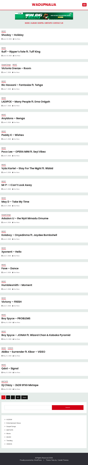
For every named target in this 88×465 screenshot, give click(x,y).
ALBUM (34, 23)
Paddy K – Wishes (12, 135)
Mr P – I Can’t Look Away (16, 185)
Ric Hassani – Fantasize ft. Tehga (22, 85)
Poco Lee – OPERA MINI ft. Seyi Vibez (23, 151)
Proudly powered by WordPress (31, 460)
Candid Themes (63, 460)
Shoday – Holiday (12, 35)
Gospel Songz (6, 64)
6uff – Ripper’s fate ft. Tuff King (21, 51)
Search (68, 407)
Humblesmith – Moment (16, 285)
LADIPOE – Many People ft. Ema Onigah (25, 101)
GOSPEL (41, 23)
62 (18, 397)
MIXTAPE (48, 23)
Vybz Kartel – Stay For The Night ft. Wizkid (27, 168)
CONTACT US (58, 23)
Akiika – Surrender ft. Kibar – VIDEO (23, 352)
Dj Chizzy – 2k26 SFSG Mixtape (20, 385)
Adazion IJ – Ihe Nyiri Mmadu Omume (25, 218)
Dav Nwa (17, 39)
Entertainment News (13, 423)
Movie (8, 433)
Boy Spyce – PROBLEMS (15, 318)
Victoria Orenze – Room (16, 68)
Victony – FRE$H (11, 301)
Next (24, 397)
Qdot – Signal (10, 368)
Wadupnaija (44, 4)
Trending (9, 440)
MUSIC (27, 23)
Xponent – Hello (11, 251)
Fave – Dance (10, 268)
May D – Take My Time (15, 201)
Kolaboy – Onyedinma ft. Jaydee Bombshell (29, 235)
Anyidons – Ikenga (13, 118)
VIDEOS (10, 348)
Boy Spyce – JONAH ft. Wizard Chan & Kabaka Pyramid (36, 335)
